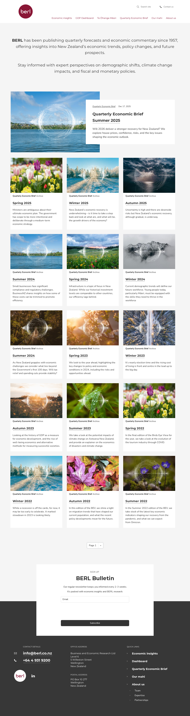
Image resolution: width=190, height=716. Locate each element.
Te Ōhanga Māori (106, 18)
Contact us (169, 6)
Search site (146, 6)
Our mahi (157, 18)
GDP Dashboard (85, 18)
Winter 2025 (78, 203)
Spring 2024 (78, 279)
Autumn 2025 (136, 203)
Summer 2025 (106, 120)
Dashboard (139, 661)
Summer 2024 (24, 279)
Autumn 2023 (23, 428)
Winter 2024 (135, 279)
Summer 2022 (136, 501)
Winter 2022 (22, 501)
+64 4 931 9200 (36, 660)
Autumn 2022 (79, 501)
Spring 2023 (78, 355)
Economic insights (62, 18)
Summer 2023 (80, 428)
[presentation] (83, 611)
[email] (95, 599)
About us (171, 18)
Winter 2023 (135, 355)
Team (138, 690)
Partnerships (141, 700)
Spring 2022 (134, 428)
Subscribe (95, 623)
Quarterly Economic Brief (134, 18)
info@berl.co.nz (37, 653)
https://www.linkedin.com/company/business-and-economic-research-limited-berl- (33, 675)
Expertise (140, 695)
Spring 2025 (22, 203)
